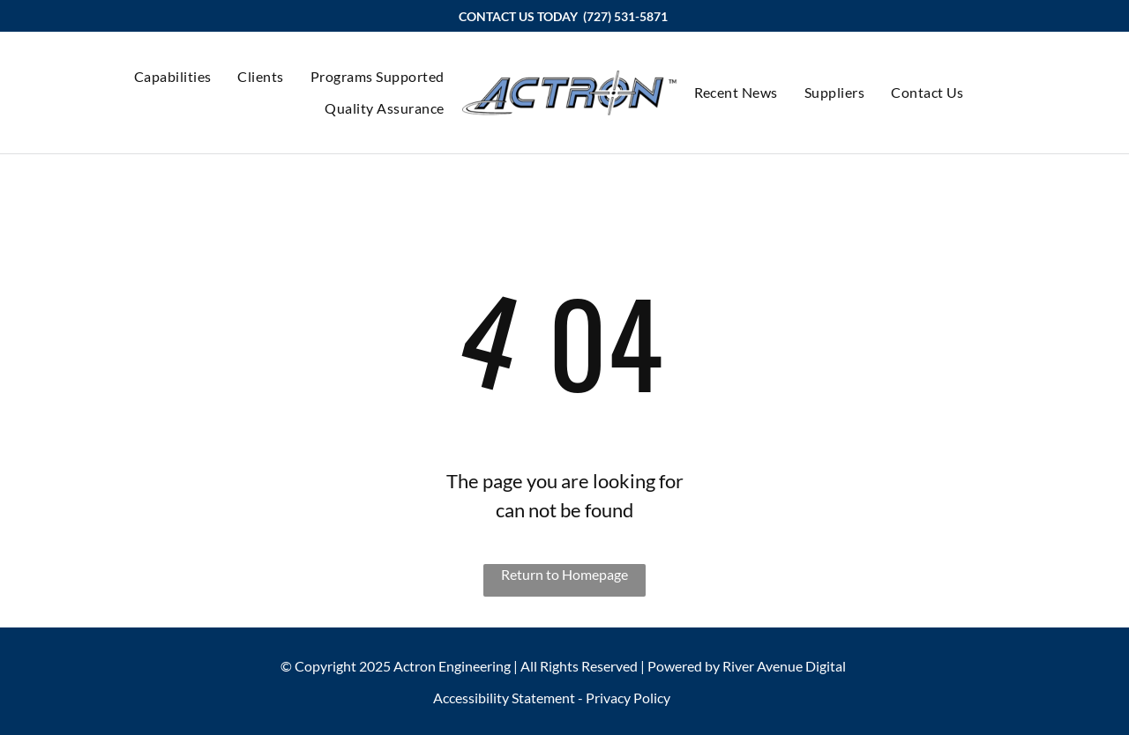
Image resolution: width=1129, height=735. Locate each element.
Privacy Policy (628, 697)
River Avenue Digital (784, 665)
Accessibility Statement (504, 697)
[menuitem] (173, 77)
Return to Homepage (564, 574)
